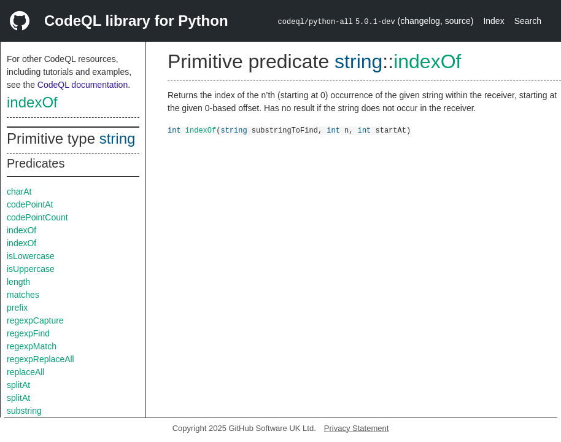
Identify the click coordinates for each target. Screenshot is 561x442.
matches (23, 295)
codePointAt (30, 204)
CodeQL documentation (82, 85)
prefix (17, 307)
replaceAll (25, 372)
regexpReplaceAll (40, 359)
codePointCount (37, 217)
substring (24, 411)
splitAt (18, 385)
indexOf (32, 102)
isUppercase (31, 269)
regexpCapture (35, 320)
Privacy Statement (356, 428)
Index (493, 21)
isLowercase (31, 256)
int (174, 130)
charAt (19, 191)
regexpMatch (31, 346)
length (18, 282)
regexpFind (28, 333)
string (117, 138)
